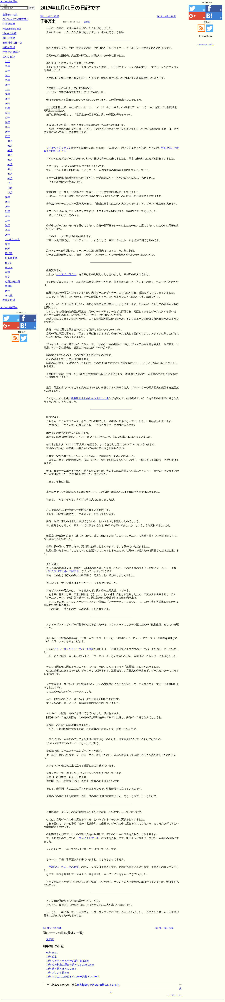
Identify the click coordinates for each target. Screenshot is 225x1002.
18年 (7, 197)
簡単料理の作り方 (12, 42)
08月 (10, 173)
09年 (7, 99)
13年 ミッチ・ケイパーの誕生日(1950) (67, 960)
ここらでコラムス (66, 274)
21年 (7, 211)
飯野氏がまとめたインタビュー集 (90, 398)
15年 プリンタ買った (57, 972)
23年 (7, 220)
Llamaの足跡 (9, 33)
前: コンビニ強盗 (49, 16)
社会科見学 (11, 258)
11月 (10, 188)
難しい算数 (8, 38)
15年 (7, 127)
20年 (7, 206)
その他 (8, 295)
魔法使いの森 (10, 14)
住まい (8, 262)
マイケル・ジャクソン (58, 147)
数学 (7, 291)
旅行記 (8, 253)
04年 (7, 75)
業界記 (87, 22)
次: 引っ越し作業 (166, 16)
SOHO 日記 (8, 56)
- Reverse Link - (205, 44)
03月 (10, 150)
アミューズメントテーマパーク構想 (74, 649)
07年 (7, 89)
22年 (7, 216)
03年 (7, 70)
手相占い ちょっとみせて (64, 867)
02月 (10, 145)
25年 (7, 230)
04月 (10, 155)
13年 (7, 117)
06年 (7, 85)
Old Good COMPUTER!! (15, 19)
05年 (7, 80)
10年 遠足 (51, 956)
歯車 (7, 244)
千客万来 (47, 21)
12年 (7, 113)
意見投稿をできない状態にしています (98, 984)
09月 (10, 178)
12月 (10, 192)
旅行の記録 (8, 47)
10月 (10, 183)
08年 (7, 94)
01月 (10, 141)
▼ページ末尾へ (9, 1)
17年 (7, 136)
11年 (7, 108)
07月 (10, 169)
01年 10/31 (52, 952)
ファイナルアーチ (89, 838)
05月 (10, 159)
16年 (7, 131)
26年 (7, 234)
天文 (7, 277)
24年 (7, 225)
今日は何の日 (12, 281)
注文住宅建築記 (11, 52)
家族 (7, 272)
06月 (10, 164)
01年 (7, 61)
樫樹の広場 (8, 300)
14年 (7, 122)
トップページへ (174, 995)
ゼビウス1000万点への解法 (61, 571)
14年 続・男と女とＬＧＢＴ (61, 968)
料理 (7, 248)
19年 (7, 202)
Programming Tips (11, 28)
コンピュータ (12, 239)
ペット (8, 267)
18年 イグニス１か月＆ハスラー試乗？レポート (72, 976)
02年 (7, 66)
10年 (7, 103)
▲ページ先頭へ (9, 307)
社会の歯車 (8, 24)
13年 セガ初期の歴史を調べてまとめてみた (70, 964)
